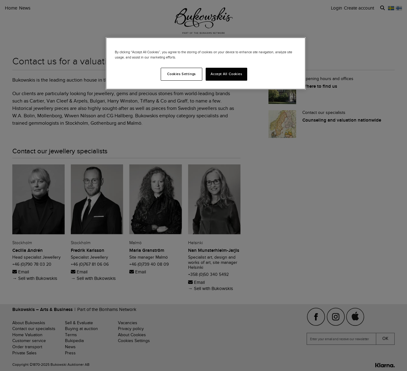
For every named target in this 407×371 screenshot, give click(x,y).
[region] (206, 63)
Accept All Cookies (226, 74)
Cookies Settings (181, 74)
